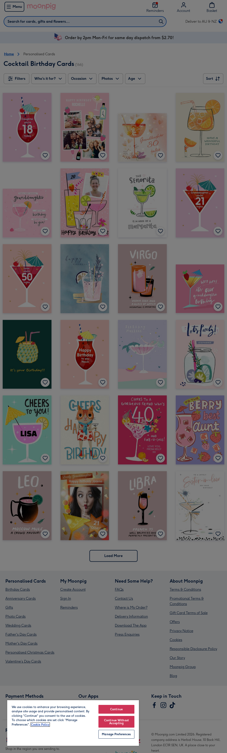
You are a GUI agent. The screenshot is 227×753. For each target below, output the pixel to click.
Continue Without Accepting (116, 722)
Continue (116, 709)
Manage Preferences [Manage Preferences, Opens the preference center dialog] (116, 734)
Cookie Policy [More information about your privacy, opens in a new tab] (40, 724)
